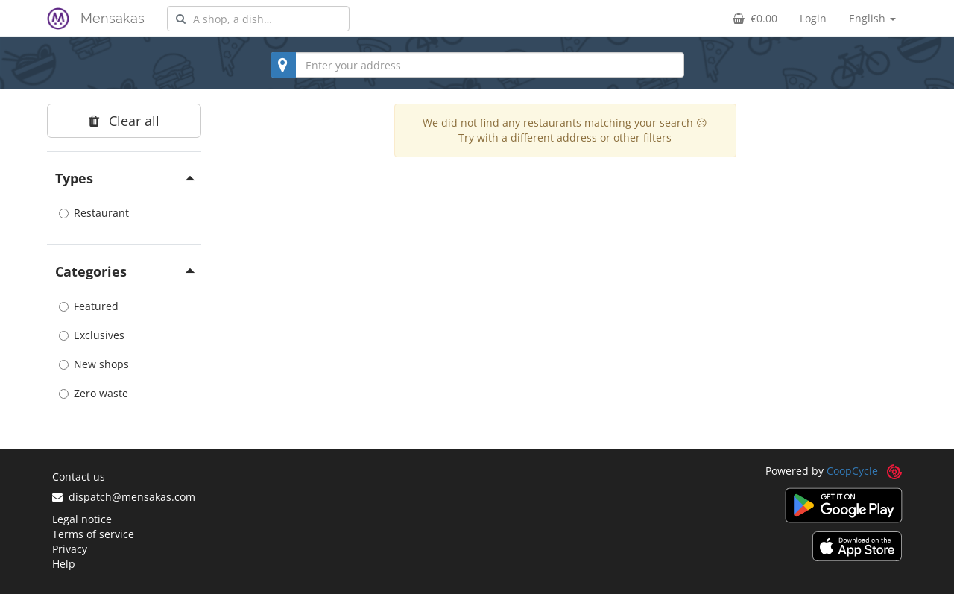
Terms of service (93, 534)
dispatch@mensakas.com (123, 497)
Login (813, 18)
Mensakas (112, 18)
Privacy (69, 549)
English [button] (872, 18)
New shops (94, 364)
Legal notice (82, 519)
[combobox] (258, 18)
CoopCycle (852, 471)
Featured (89, 306)
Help (63, 564)
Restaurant (94, 213)
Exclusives (91, 335)
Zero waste (93, 393)
